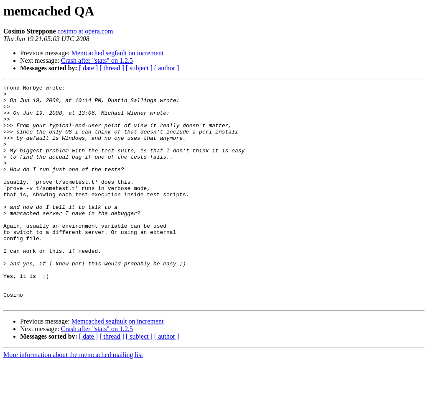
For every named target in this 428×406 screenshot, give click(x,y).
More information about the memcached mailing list (73, 398)
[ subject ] (139, 68)
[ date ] (88, 68)
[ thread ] (111, 68)
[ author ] (166, 68)
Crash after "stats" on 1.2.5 (97, 60)
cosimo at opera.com (85, 31)
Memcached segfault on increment (117, 53)
